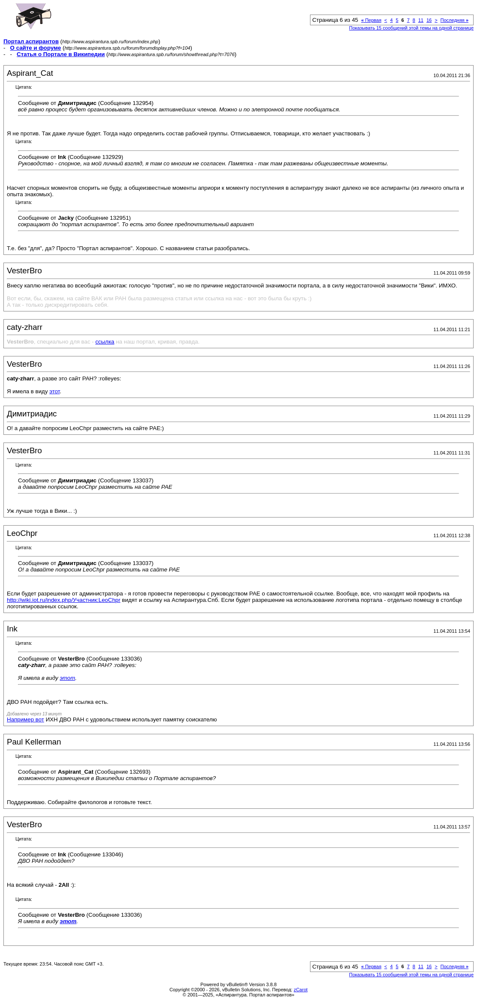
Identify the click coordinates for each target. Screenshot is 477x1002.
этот (54, 391)
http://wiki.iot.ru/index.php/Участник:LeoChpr (63, 600)
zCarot (300, 989)
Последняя (454, 20)
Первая (371, 20)
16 (429, 20)
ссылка (104, 341)
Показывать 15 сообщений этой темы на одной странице (411, 27)
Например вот (25, 719)
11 (420, 20)
